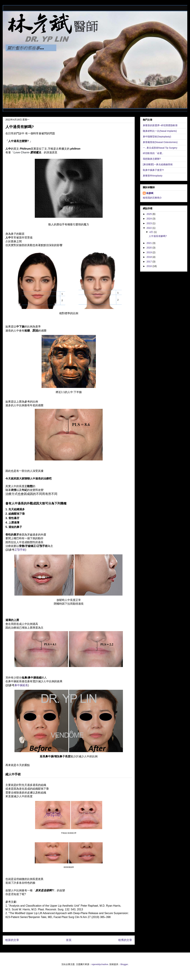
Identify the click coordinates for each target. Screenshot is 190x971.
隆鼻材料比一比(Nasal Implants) (160, 131)
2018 (150, 257)
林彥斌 (149, 193)
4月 (151, 232)
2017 (150, 261)
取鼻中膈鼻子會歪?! (153, 170)
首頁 (68, 940)
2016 (150, 266)
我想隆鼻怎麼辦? (152, 158)
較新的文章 (12, 940)
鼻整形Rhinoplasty (152, 175)
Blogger (124, 964)
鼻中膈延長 (21, 685)
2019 (150, 252)
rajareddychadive (99, 964)
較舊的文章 (125, 940)
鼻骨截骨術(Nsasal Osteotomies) (160, 142)
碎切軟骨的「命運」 (153, 153)
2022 (150, 228)
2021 (150, 243)
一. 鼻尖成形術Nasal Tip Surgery (160, 147)
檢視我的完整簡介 (152, 197)
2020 (150, 247)
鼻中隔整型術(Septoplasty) (157, 136)
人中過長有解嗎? (158, 236)
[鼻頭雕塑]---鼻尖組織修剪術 (158, 164)
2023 (150, 223)
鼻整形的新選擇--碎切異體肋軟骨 (160, 125)
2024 (150, 218)
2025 (150, 214)
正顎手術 (19, 549)
